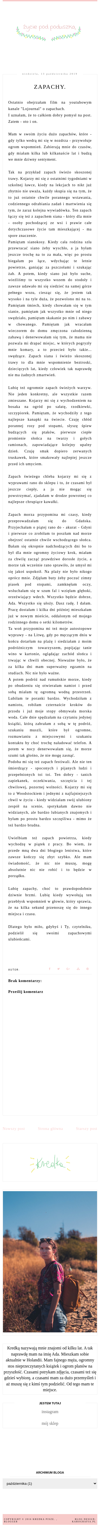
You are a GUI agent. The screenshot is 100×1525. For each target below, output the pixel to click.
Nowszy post (14, 1129)
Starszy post (86, 1129)
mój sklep (50, 1423)
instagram (50, 1411)
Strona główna (50, 1129)
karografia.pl (84, 1521)
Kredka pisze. (44, 1519)
